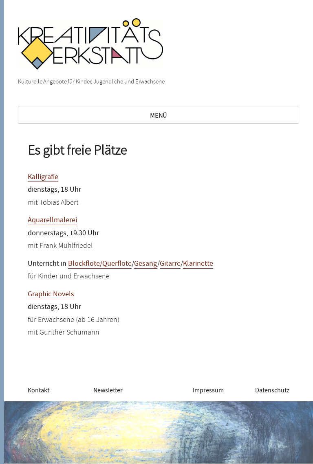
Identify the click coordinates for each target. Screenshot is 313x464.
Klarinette (198, 263)
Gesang (145, 263)
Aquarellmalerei (52, 220)
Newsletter (108, 390)
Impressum (208, 390)
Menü (158, 116)
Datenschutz (272, 390)
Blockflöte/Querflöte (100, 263)
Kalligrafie (43, 177)
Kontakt (38, 390)
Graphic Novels (51, 294)
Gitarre (170, 263)
